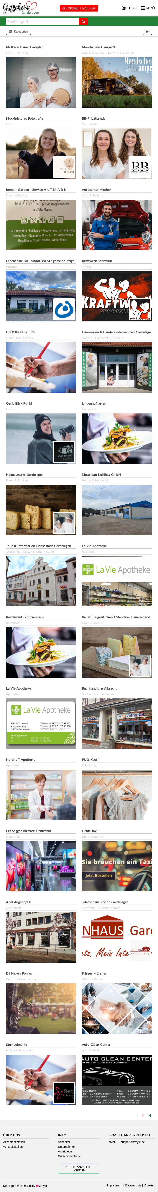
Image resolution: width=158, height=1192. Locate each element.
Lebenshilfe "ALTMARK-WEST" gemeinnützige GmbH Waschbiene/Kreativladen (65, 261)
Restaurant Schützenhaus (25, 617)
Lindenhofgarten (94, 403)
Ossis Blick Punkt (19, 403)
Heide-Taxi (89, 831)
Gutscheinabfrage (69, 1156)
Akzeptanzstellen (14, 1142)
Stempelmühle (16, 1044)
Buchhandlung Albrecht (99, 688)
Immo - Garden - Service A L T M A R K (36, 189)
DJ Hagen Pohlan (19, 973)
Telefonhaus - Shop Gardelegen (105, 902)
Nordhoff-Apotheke (20, 759)
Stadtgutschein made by (25, 1185)
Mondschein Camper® (98, 47)
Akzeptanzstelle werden (78, 1168)
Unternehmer (66, 1146)
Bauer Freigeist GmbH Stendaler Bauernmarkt (116, 617)
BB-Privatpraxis (93, 118)
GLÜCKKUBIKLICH (20, 332)
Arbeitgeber (65, 1151)
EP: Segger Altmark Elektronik (28, 831)
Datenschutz (132, 1185)
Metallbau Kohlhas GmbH (101, 474)
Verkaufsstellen (13, 1146)
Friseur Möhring (94, 973)
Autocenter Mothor (96, 189)
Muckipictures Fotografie (24, 118)
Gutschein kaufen (79, 8)
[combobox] (42, 21)
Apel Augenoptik (18, 902)
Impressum (114, 1185)
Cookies (149, 1185)
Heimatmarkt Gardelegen (24, 474)
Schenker (64, 1142)
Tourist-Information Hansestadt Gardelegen (38, 546)
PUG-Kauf (89, 759)
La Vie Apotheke (94, 546)
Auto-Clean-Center (96, 1044)
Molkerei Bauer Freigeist (24, 47)
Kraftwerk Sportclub (97, 261)
